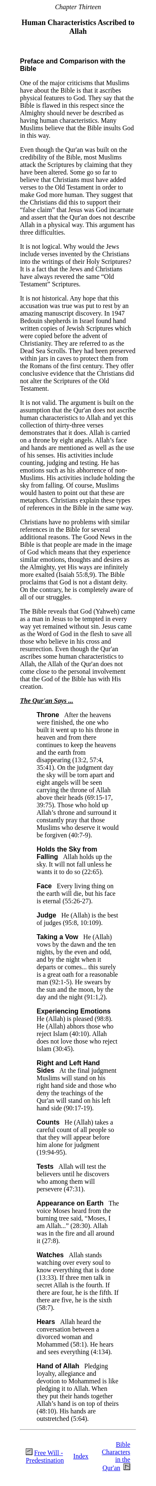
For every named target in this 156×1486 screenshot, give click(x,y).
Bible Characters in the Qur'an (116, 1456)
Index (80, 1456)
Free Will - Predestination (45, 1456)
